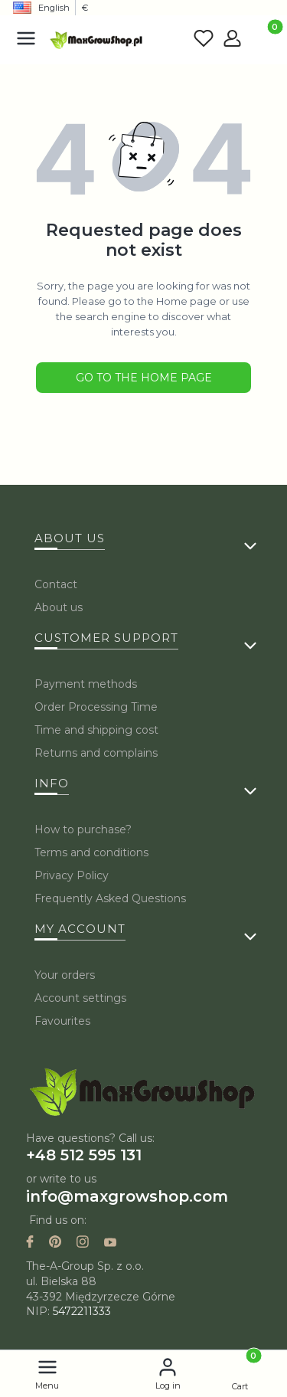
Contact (55, 584)
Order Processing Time (96, 707)
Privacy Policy (71, 875)
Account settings (80, 998)
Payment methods (85, 684)
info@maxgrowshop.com (127, 1196)
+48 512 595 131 (84, 1155)
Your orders (64, 975)
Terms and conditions (91, 852)
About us (58, 607)
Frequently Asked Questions (110, 898)
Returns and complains (96, 753)
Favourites (62, 1021)
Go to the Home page (144, 377)
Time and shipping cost (96, 730)
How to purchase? (83, 829)
